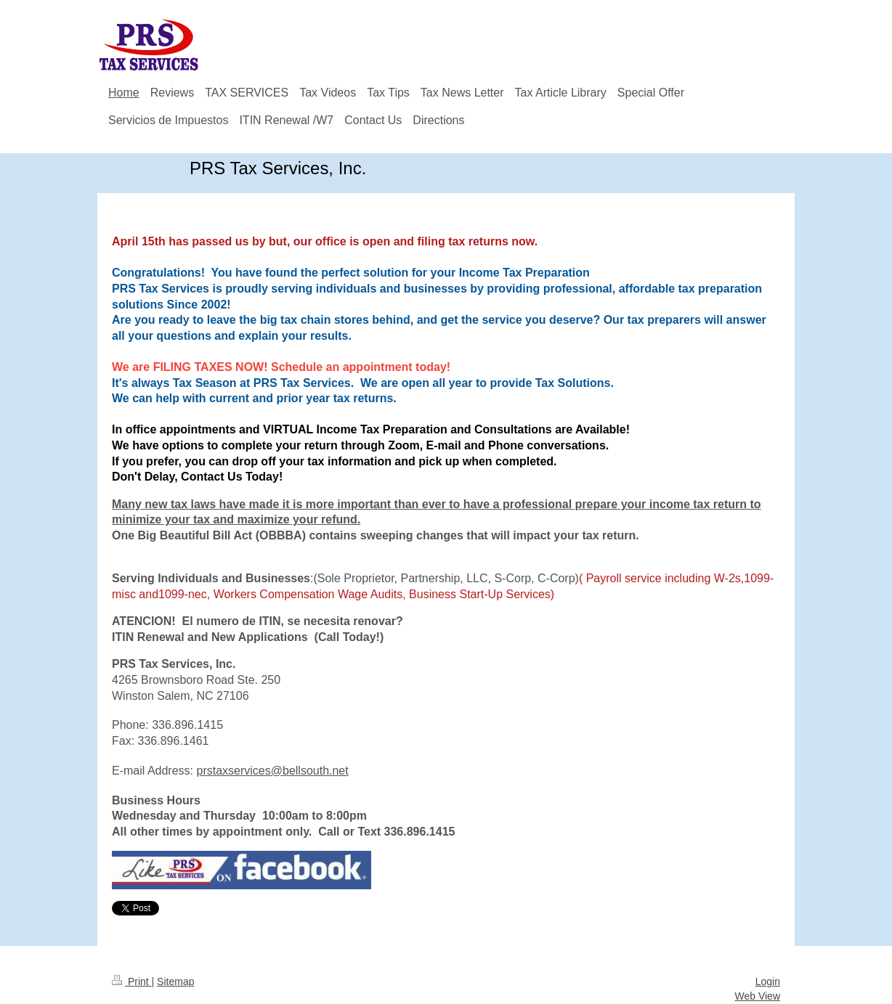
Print (132, 981)
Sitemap (175, 981)
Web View (757, 996)
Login (767, 981)
